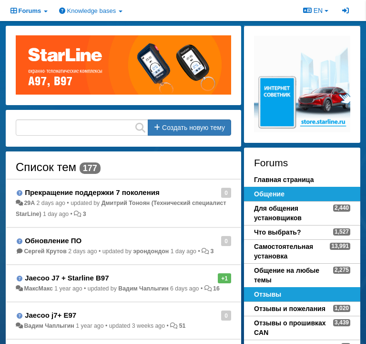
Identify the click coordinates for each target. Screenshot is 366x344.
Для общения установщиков (278, 213)
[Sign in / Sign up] (345, 10)
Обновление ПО (53, 240)
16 (216, 288)
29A (29, 203)
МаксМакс (38, 288)
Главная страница (284, 179)
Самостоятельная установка (283, 251)
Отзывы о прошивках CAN (290, 327)
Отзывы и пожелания (289, 308)
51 (182, 325)
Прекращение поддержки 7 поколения (92, 192)
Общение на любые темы (286, 275)
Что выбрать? (277, 232)
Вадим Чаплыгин (143, 288)
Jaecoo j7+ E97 (50, 315)
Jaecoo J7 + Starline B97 (67, 278)
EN (315, 10)
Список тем (46, 167)
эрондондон (151, 251)
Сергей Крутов (45, 251)
